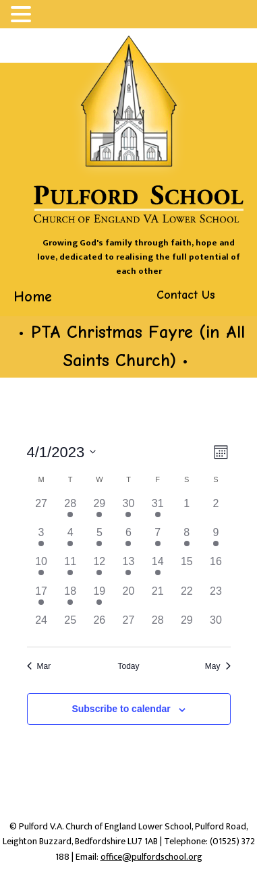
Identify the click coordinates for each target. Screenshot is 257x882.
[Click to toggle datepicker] (61, 452)
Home (32, 296)
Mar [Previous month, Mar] (39, 666)
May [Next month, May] (218, 666)
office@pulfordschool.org (151, 856)
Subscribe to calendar (121, 708)
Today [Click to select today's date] (128, 666)
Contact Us (185, 295)
